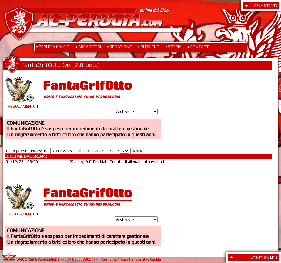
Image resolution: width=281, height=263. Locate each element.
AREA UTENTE (266, 5)
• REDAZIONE (119, 46)
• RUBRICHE (148, 46)
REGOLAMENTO (22, 106)
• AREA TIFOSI (88, 46)
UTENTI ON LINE (264, 257)
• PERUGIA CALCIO (52, 46)
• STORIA (173, 46)
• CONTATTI (198, 46)
